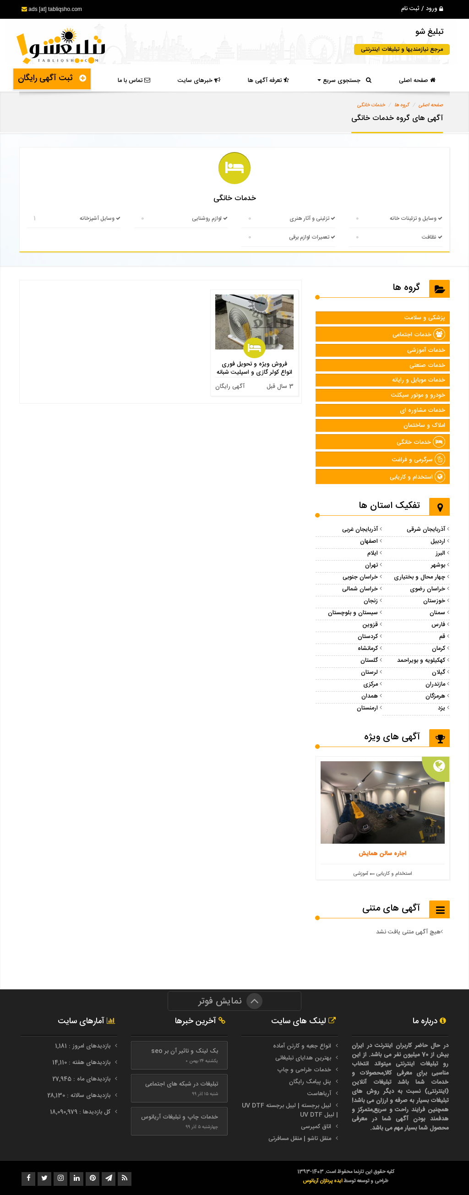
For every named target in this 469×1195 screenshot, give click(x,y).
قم (442, 637)
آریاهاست (319, 1094)
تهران (371, 565)
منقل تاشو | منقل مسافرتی (299, 1139)
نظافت (432, 237)
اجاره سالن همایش (382, 854)
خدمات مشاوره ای (422, 410)
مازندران (435, 684)
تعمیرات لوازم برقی (312, 237)
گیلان (438, 672)
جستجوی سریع (344, 81)
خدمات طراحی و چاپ (304, 1070)
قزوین (370, 625)
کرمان (438, 649)
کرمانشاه (368, 649)
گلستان (369, 660)
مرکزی (370, 684)
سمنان (437, 613)
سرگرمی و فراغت (418, 460)
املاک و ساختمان (424, 425)
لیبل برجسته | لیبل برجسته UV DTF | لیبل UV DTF (290, 1110)
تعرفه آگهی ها (268, 81)
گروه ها (401, 105)
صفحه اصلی (417, 81)
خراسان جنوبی (360, 577)
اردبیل (438, 541)
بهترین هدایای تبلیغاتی (303, 1058)
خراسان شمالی (360, 589)
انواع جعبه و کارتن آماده (302, 1046)
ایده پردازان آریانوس (323, 1181)
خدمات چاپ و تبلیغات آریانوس (179, 1117)
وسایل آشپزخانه (100, 218)
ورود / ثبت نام (422, 9)
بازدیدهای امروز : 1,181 (83, 1046)
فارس (438, 625)
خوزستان (434, 601)
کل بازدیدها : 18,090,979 (81, 1112)
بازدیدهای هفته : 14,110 (82, 1063)
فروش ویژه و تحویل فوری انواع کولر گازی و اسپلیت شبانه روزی (254, 372)
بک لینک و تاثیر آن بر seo (184, 1051)
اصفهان (369, 541)
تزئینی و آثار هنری (312, 218)
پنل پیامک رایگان (310, 1082)
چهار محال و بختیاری (419, 577)
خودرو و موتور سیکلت (418, 395)
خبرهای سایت (199, 81)
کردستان (368, 637)
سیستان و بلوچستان (353, 613)
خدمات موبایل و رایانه (418, 380)
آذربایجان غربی (360, 529)
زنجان (371, 601)
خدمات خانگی (371, 105)
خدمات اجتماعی (419, 335)
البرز (440, 553)
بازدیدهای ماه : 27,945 (82, 1079)
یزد (441, 708)
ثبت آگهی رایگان (52, 78)
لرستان (369, 672)
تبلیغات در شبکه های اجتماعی (181, 1084)
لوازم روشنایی (210, 218)
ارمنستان (367, 708)
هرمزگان (435, 696)
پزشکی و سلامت (424, 318)
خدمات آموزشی (426, 350)
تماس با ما (134, 81)
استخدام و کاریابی (417, 477)
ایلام (372, 553)
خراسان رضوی (427, 589)
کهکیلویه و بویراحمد (421, 660)
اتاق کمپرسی (316, 1127)
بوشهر (438, 565)
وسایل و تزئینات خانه (416, 218)
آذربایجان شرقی (426, 529)
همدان (369, 696)
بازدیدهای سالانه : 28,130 (79, 1096)
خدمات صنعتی (427, 365)
